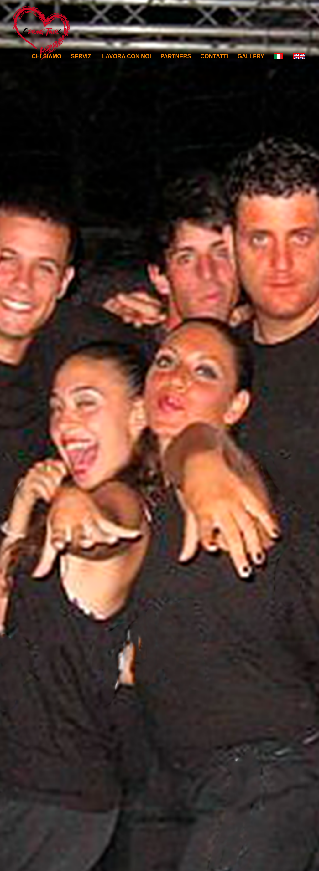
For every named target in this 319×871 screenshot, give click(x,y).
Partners (175, 56)
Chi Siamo (46, 56)
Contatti (214, 56)
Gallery (251, 56)
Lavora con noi (126, 56)
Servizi (82, 56)
